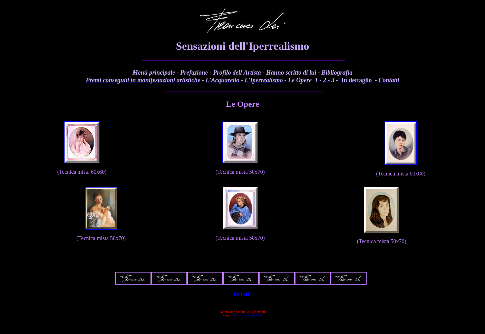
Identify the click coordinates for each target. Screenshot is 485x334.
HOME (242, 294)
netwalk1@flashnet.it (247, 315)
